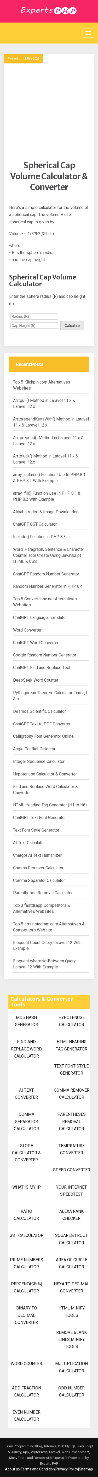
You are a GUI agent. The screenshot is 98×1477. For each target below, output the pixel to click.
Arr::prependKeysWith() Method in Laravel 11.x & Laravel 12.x (51, 422)
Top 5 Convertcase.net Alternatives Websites (45, 601)
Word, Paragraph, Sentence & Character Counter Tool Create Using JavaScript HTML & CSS (48, 555)
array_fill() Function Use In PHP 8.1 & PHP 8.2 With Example (46, 496)
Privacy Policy (67, 1469)
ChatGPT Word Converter (36, 642)
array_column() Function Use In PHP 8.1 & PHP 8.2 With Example (49, 477)
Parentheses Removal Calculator (43, 892)
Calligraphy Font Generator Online (43, 736)
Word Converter (27, 630)
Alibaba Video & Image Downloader (45, 511)
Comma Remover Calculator (38, 867)
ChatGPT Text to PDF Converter (42, 723)
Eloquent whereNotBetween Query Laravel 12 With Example (44, 963)
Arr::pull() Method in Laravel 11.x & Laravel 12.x (44, 403)
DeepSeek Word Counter (35, 680)
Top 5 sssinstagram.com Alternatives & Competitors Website (49, 926)
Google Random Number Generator (44, 655)
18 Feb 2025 (31, 58)
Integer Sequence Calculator (39, 761)
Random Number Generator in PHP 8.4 (48, 586)
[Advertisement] (49, 111)
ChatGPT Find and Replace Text (41, 667)
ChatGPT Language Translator (40, 617)
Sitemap (86, 1469)
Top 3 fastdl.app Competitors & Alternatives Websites (41, 908)
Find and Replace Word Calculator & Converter (45, 789)
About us (12, 1469)
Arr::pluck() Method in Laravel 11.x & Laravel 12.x (45, 459)
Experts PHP (49, 1463)
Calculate (72, 326)
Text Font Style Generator (36, 830)
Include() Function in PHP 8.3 (39, 536)
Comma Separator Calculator (39, 880)
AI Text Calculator (29, 842)
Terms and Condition (38, 1469)
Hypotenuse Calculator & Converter (45, 774)
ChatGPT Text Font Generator (39, 817)
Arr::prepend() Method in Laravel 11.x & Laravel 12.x (48, 440)
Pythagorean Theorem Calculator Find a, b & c (51, 695)
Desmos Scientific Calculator (39, 711)
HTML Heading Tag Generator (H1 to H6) (50, 804)
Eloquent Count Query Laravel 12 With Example (47, 945)
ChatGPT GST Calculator (35, 524)
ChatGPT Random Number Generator (46, 574)
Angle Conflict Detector (34, 748)
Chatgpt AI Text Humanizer (37, 855)
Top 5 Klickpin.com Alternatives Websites (41, 385)
